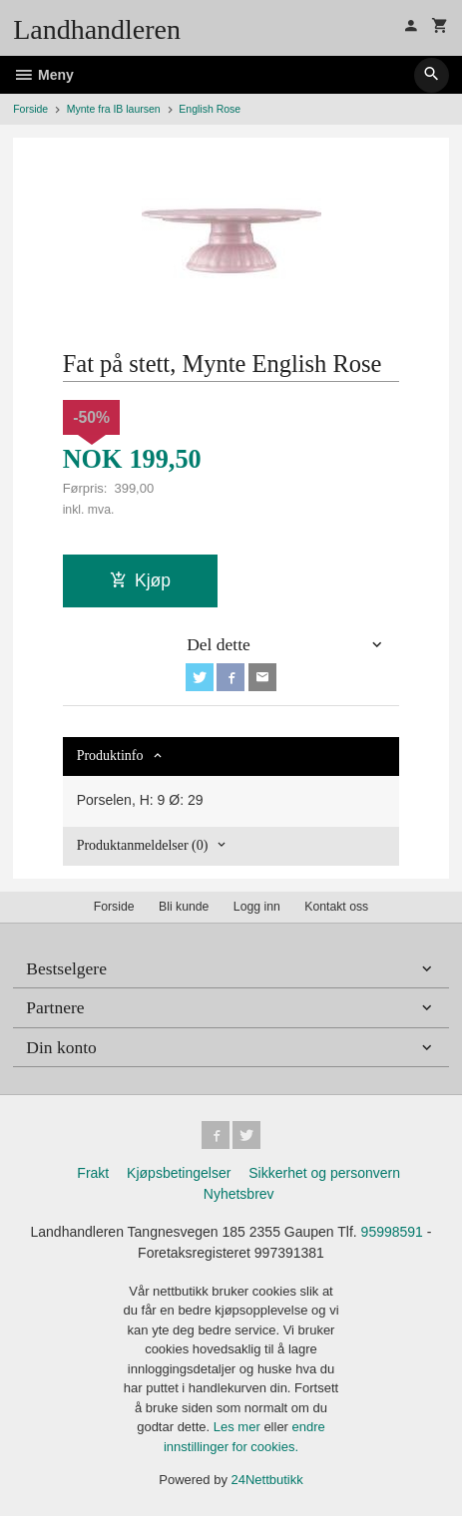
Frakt (93, 1173)
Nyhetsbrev (239, 1194)
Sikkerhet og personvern (324, 1173)
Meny (43, 75)
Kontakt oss (336, 907)
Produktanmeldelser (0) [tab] (143, 845)
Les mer (239, 1426)
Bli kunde (184, 907)
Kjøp (140, 580)
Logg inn (256, 907)
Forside (30, 109)
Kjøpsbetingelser (179, 1173)
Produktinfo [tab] (110, 755)
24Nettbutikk (267, 1479)
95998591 (392, 1232)
